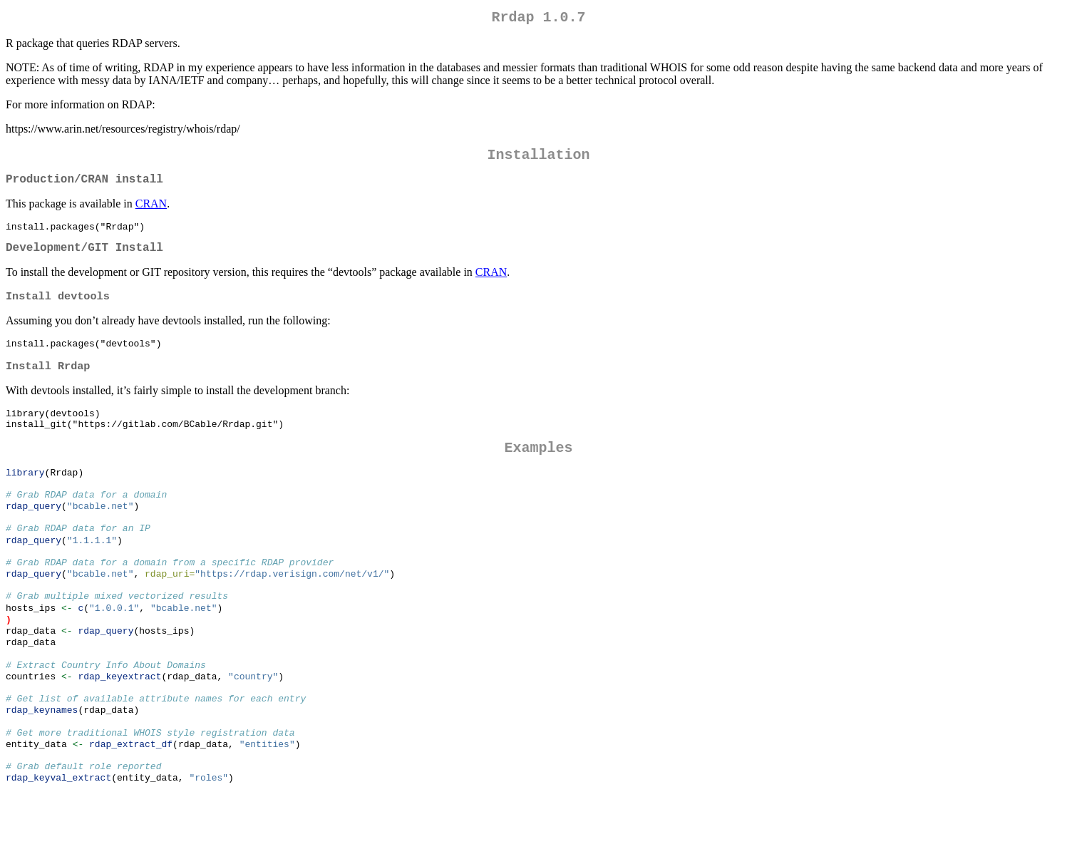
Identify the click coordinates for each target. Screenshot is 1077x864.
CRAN (151, 212)
